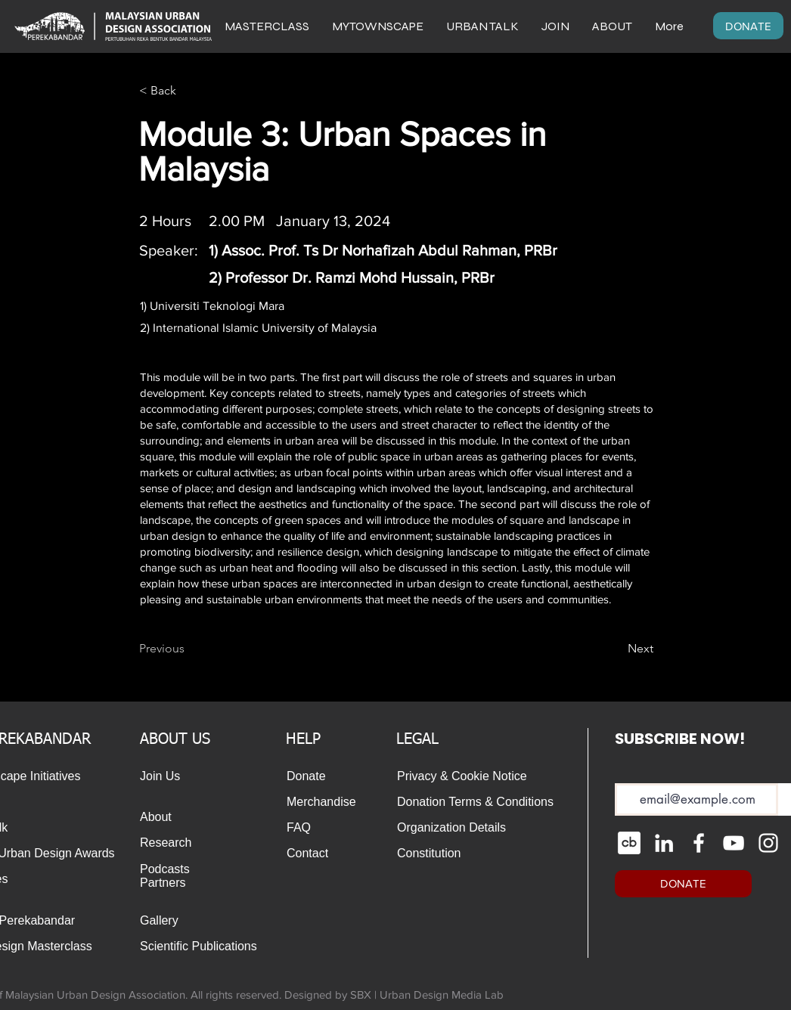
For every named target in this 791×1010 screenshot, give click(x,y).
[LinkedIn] (664, 843)
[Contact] (319, 853)
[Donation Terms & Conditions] (478, 802)
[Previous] (189, 649)
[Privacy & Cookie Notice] (474, 776)
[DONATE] (748, 25)
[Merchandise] (326, 802)
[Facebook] (699, 843)
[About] (161, 817)
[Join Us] (161, 776)
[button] (612, 26)
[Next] (615, 649)
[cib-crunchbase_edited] (629, 843)
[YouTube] (733, 843)
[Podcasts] (172, 869)
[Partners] (172, 883)
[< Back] (189, 91)
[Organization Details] (468, 828)
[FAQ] (319, 828)
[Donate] (308, 776)
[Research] (172, 843)
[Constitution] (429, 853)
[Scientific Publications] (202, 946)
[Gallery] (172, 921)
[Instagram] (768, 843)
